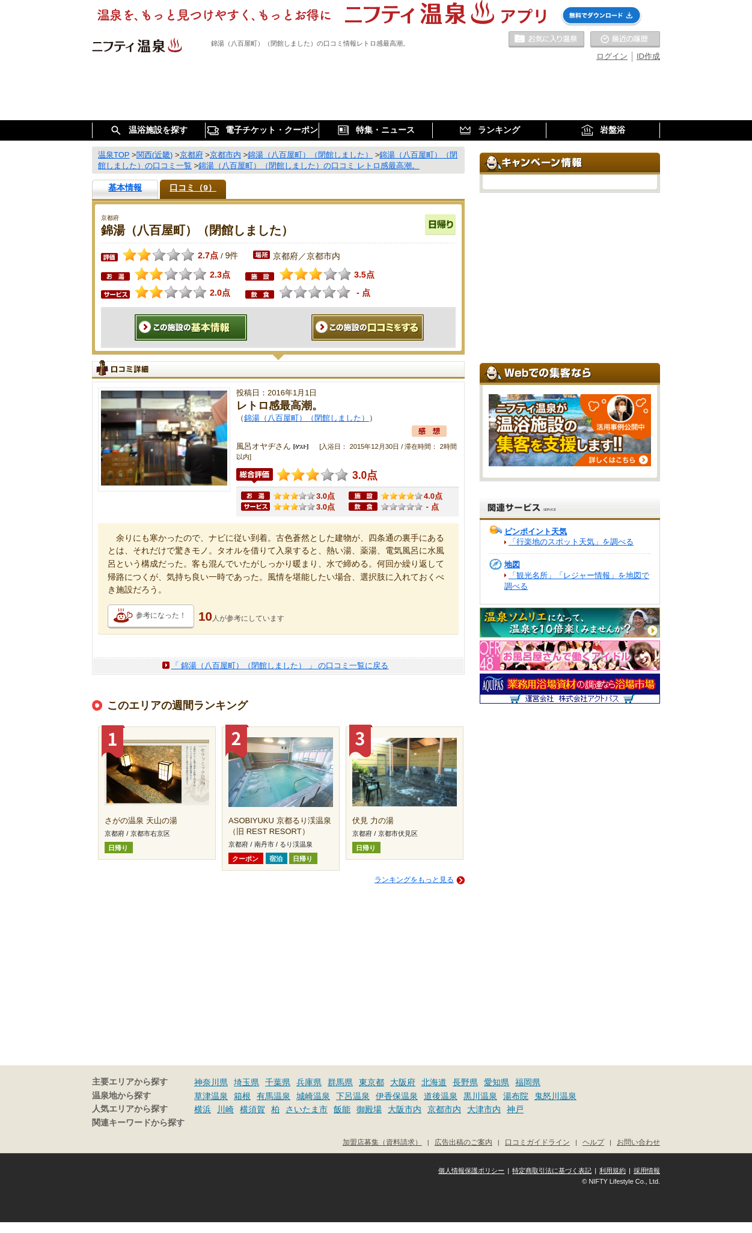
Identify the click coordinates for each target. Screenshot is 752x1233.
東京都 (371, 1082)
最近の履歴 (625, 39)
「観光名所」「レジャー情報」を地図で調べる (576, 581)
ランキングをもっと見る (414, 879)
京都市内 (444, 1109)
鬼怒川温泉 (555, 1096)
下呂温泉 (353, 1096)
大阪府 (402, 1082)
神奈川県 (211, 1082)
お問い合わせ (638, 1142)
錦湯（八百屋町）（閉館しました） (306, 417)
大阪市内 (404, 1109)
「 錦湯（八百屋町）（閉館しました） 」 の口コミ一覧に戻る (280, 665)
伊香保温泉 (397, 1096)
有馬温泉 (273, 1096)
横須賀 (252, 1109)
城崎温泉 (313, 1096)
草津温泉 (211, 1096)
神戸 (515, 1109)
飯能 (342, 1109)
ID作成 (648, 56)
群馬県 (340, 1082)
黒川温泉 (480, 1096)
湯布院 (515, 1096)
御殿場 (369, 1109)
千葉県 (277, 1082)
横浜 (202, 1109)
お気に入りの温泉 (546, 39)
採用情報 (647, 1170)
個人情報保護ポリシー (471, 1170)
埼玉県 (246, 1082)
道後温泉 (440, 1096)
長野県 (465, 1082)
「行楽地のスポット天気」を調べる (571, 541)
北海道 (434, 1082)
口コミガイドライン (537, 1142)
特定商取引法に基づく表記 (552, 1170)
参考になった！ (161, 615)
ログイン (612, 56)
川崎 (225, 1109)
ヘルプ (593, 1142)
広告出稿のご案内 (463, 1142)
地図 (512, 564)
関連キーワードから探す (138, 1122)
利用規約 (612, 1170)
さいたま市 (307, 1109)
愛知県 (496, 1082)
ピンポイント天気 (535, 531)
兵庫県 (309, 1082)
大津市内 (484, 1109)
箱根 (242, 1096)
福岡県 (527, 1082)
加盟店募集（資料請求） (382, 1142)
